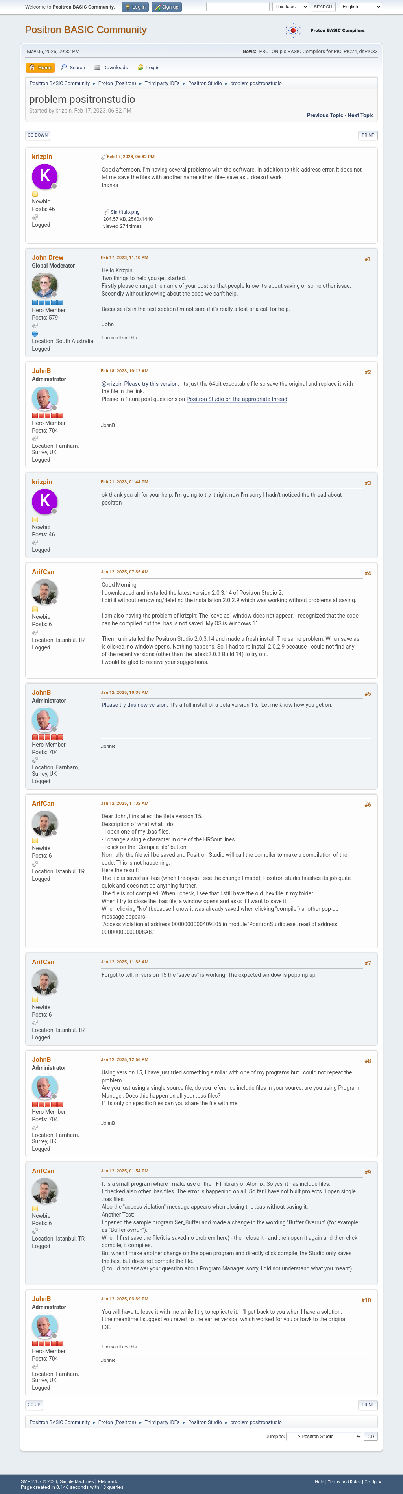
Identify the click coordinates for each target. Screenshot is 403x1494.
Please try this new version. (135, 705)
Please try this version (151, 384)
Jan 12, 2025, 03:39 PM (124, 1299)
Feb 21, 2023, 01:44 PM (124, 481)
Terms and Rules (344, 1482)
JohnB (41, 371)
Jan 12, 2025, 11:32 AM (124, 803)
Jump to (275, 1436)
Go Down (38, 135)
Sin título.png (121, 212)
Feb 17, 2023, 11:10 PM (124, 257)
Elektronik (108, 1481)
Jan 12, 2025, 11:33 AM (124, 962)
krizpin (42, 157)
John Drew (47, 257)
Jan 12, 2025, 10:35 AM (124, 692)
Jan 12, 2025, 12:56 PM (124, 1059)
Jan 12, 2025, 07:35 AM (124, 572)
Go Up (34, 1404)
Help (319, 1482)
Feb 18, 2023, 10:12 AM (124, 371)
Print (368, 135)
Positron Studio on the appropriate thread (237, 399)
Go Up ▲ (373, 1482)
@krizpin (112, 384)
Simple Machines (77, 1481)
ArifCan (43, 572)
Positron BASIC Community (85, 29)
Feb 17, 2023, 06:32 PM (131, 156)
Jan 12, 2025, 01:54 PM (124, 1171)
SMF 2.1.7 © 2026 (39, 1481)
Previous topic (325, 115)
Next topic (361, 115)
